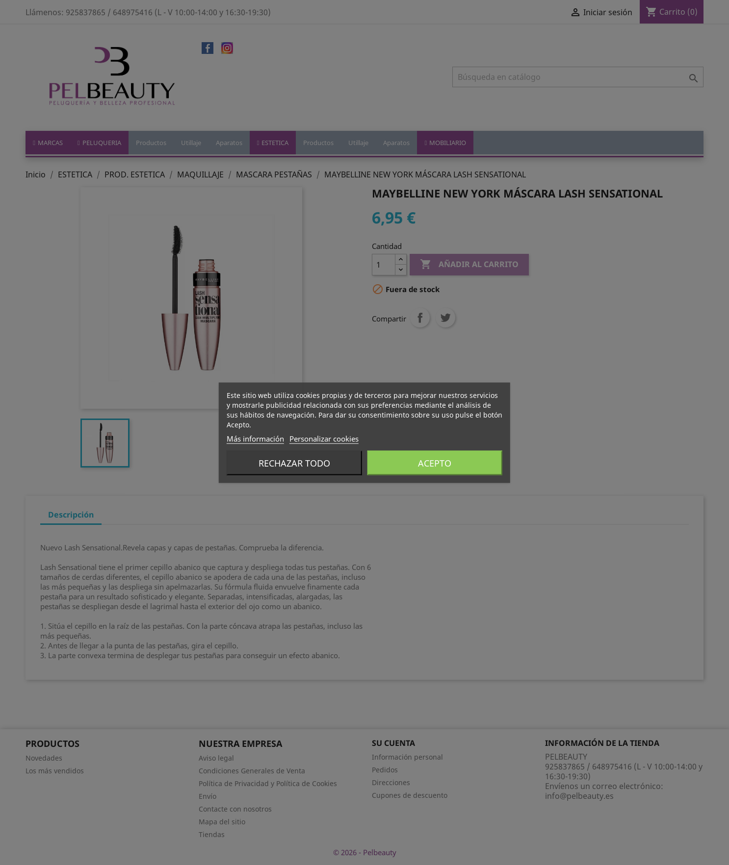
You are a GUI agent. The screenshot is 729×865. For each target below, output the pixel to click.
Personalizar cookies (324, 438)
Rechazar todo (294, 463)
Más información (255, 438)
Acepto (434, 463)
